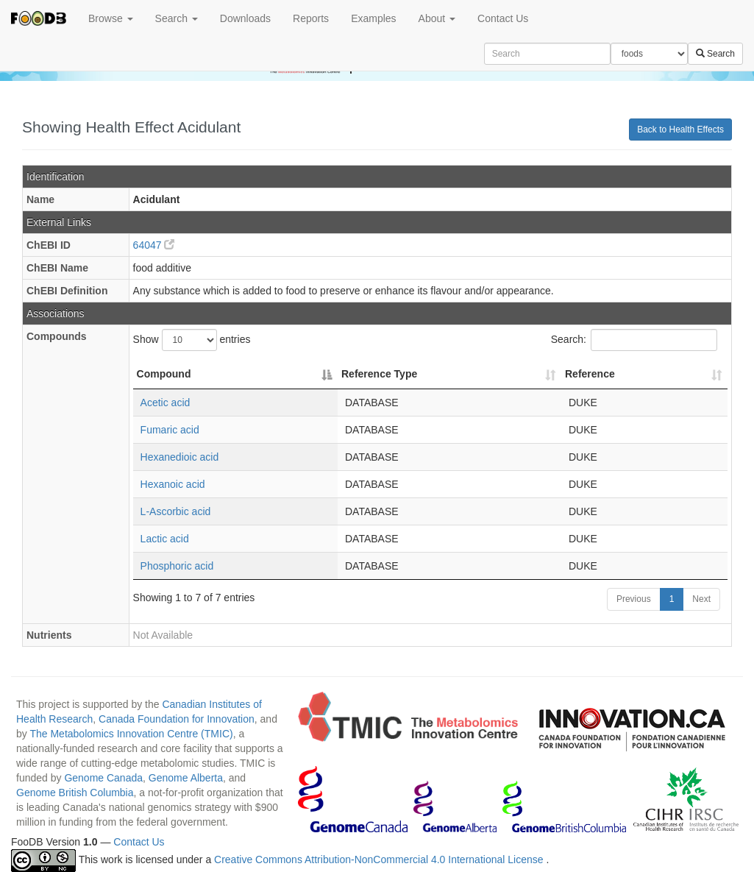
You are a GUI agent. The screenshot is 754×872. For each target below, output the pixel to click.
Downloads (245, 18)
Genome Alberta (186, 778)
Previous (633, 599)
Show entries (192, 340)
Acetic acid (166, 402)
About (437, 18)
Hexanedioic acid (180, 457)
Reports (311, 18)
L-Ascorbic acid (176, 511)
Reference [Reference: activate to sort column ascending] (590, 374)
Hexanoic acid (173, 484)
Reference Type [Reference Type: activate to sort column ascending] (379, 374)
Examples (373, 18)
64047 (154, 245)
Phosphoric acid (177, 566)
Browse (110, 18)
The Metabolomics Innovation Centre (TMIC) (130, 734)
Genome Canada (103, 778)
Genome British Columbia (75, 792)
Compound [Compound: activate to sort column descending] (164, 374)
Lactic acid (165, 539)
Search (176, 18)
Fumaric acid (170, 430)
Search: (634, 340)
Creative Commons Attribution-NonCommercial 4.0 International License (380, 860)
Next (701, 599)
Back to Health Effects (680, 129)
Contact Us (502, 18)
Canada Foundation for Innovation (177, 719)
